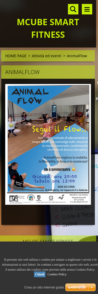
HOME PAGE (15, 55)
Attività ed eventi (46, 55)
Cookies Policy (57, 274)
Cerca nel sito (73, 9)
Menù (87, 9)
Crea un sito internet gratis (44, 287)
